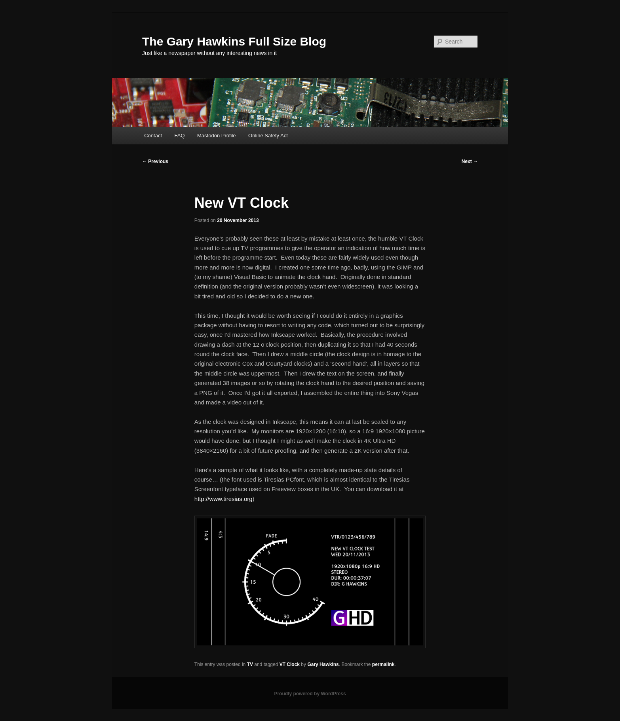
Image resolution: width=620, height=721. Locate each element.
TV (250, 664)
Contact (153, 136)
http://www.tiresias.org (223, 498)
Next (470, 161)
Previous (155, 161)
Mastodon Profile (216, 136)
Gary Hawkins (323, 664)
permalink (383, 664)
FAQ (180, 136)
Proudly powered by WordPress (310, 693)
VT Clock (290, 664)
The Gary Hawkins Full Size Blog (234, 41)
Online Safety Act (268, 136)
